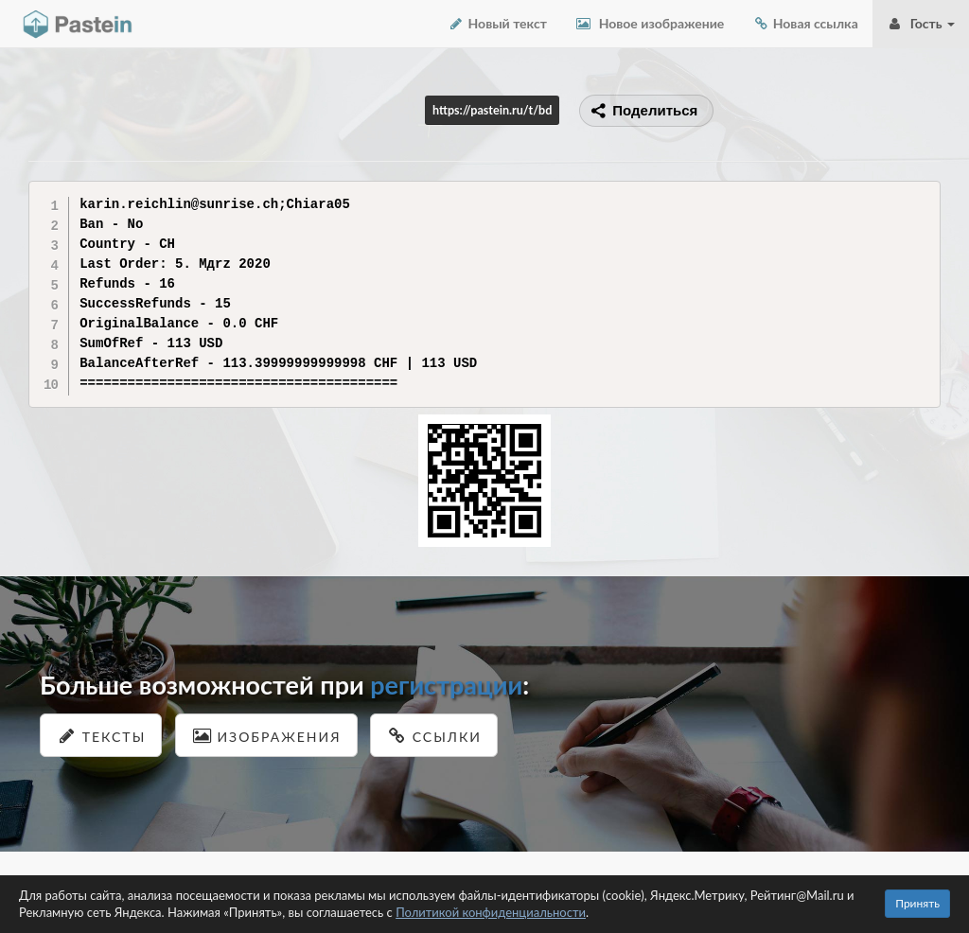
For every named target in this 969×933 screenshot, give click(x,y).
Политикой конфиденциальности (491, 912)
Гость (921, 23)
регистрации (446, 684)
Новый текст (497, 23)
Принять (917, 903)
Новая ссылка (805, 23)
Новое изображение (649, 23)
